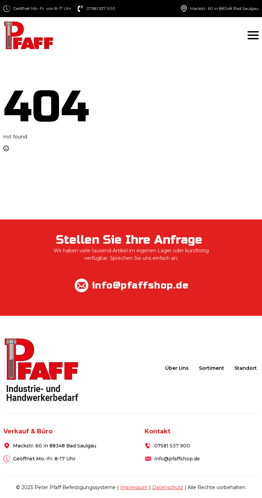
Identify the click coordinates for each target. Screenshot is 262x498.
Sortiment (211, 368)
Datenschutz (167, 487)
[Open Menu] (253, 35)
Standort (245, 368)
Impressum (134, 487)
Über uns (177, 368)
